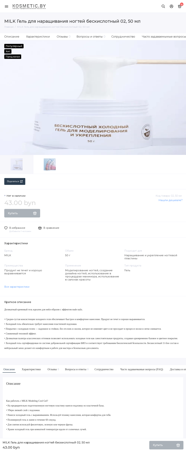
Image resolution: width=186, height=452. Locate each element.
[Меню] (6, 6)
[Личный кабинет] (171, 6)
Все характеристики (16, 286)
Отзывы (64, 36)
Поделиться (15, 181)
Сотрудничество (123, 36)
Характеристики (38, 36)
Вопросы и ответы (91, 36)
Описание (11, 36)
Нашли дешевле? (171, 200)
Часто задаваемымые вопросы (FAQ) (141, 369)
